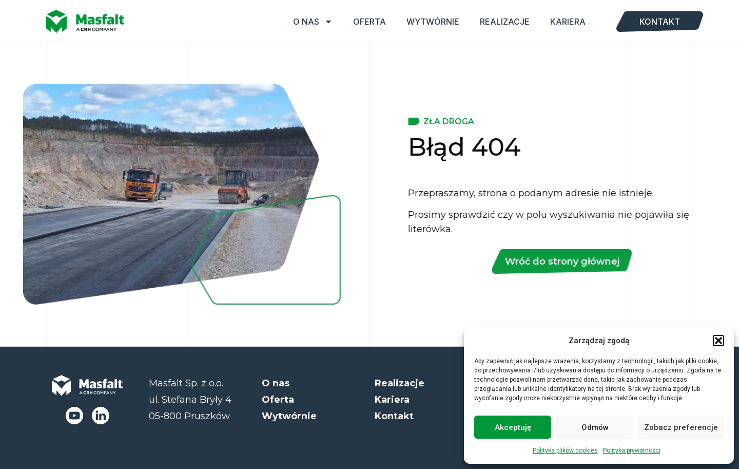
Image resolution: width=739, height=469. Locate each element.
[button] (718, 340)
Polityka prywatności (631, 450)
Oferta (369, 21)
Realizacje (505, 21)
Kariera (568, 21)
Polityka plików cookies (565, 450)
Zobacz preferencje (681, 427)
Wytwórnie (432, 21)
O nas (313, 21)
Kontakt (659, 21)
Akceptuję (513, 427)
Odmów (595, 427)
